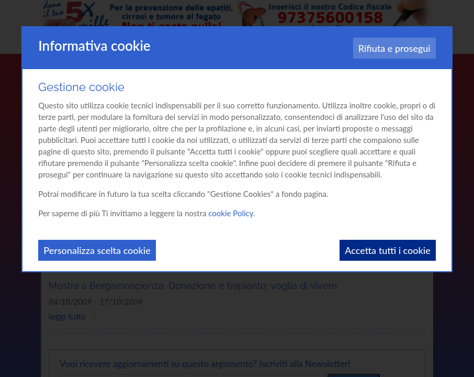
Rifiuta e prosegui (394, 48)
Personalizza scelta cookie (96, 250)
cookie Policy (230, 213)
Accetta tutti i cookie (387, 250)
